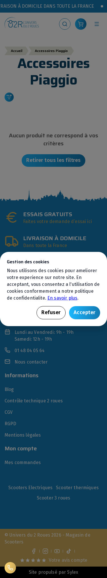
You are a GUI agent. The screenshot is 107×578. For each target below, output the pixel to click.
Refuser (51, 312)
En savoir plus (62, 298)
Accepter (85, 312)
